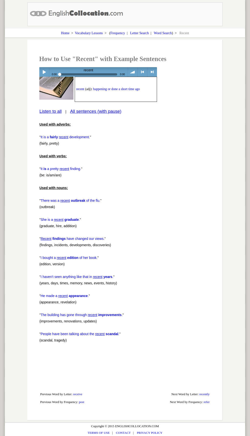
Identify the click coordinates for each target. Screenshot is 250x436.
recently (204, 394)
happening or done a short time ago (116, 89)
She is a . (60, 220)
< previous (142, 72)
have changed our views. (72, 239)
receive (77, 394)
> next (152, 72)
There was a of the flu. (70, 200)
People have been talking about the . (80, 334)
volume (132, 72)
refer (207, 402)
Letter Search (139, 33)
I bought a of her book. (69, 258)
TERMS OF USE (99, 433)
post (81, 402)
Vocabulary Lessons (89, 33)
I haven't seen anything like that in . (77, 277)
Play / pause (44, 72)
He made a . (65, 296)
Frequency (117, 33)
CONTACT (123, 433)
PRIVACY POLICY (149, 433)
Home (65, 33)
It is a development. (65, 137)
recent (80, 89)
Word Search (163, 33)
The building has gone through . (81, 315)
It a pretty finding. (61, 169)
